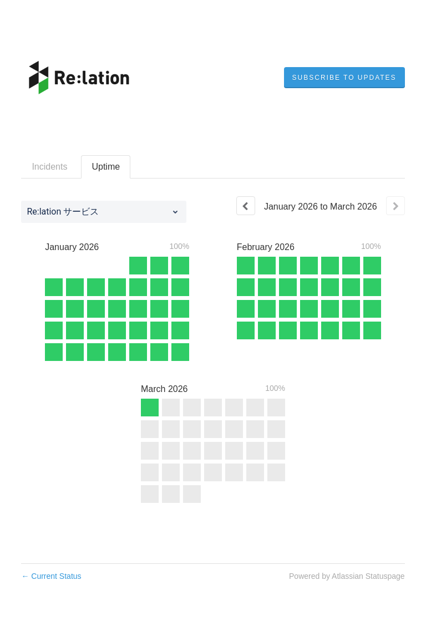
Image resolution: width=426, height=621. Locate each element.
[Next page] (395, 205)
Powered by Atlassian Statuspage (347, 576)
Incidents (49, 166)
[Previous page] (245, 205)
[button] (344, 77)
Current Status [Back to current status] (51, 576)
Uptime (106, 166)
